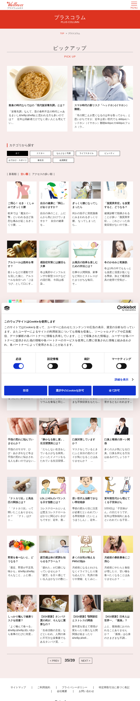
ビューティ (109, 153)
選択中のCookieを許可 (70, 390)
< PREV (54, 660)
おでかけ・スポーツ (18, 160)
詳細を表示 (122, 379)
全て (17, 153)
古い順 (24, 174)
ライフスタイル (86, 153)
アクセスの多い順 (42, 174)
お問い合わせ (86, 691)
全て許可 (114, 390)
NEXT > (85, 660)
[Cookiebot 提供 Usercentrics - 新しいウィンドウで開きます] (120, 308)
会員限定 (63, 160)
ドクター (40, 153)
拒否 (25, 390)
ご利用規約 (43, 687)
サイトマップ (18, 687)
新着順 (13, 174)
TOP (62, 33)
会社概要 (62, 691)
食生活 (41, 160)
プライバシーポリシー (74, 687)
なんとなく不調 (64, 153)
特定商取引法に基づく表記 (114, 687)
